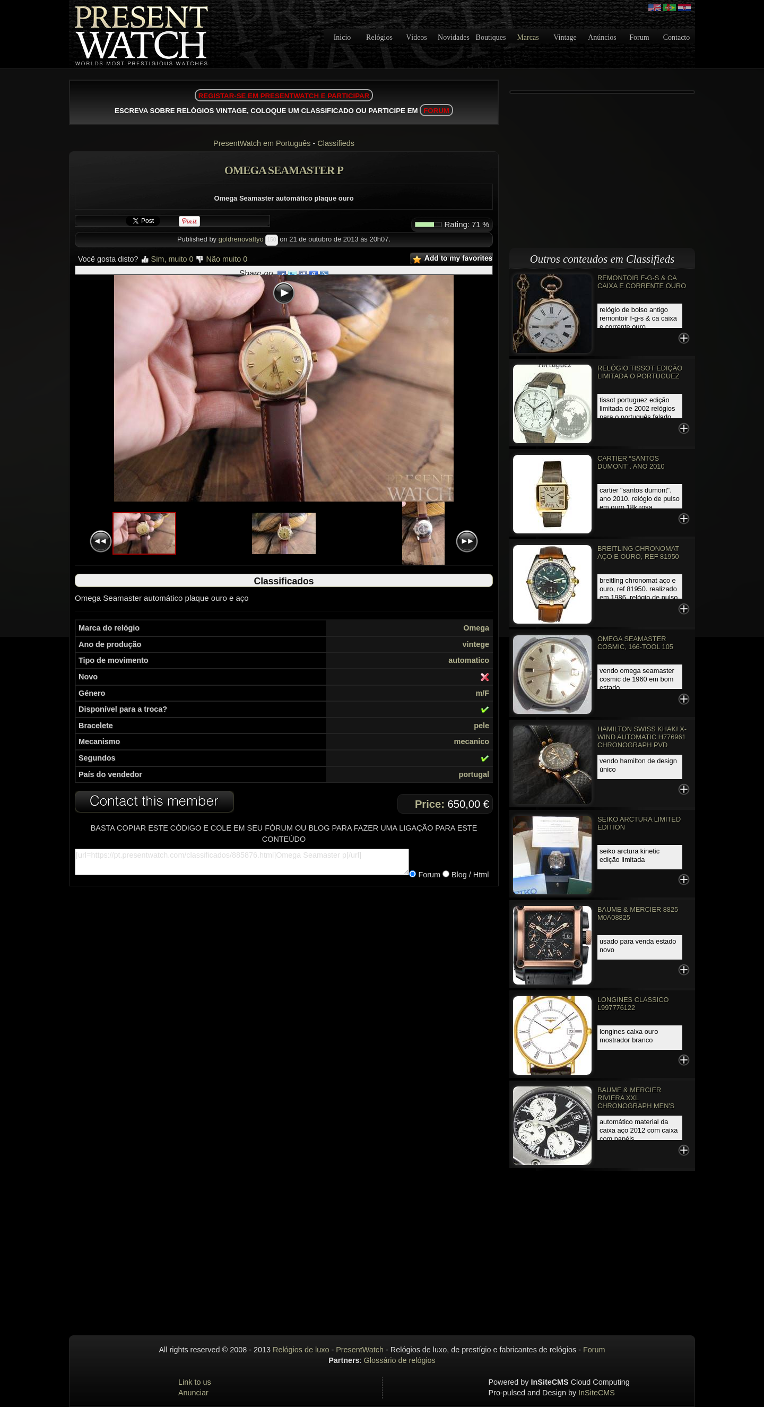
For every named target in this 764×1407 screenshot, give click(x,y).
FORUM (436, 111)
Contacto (676, 37)
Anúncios (602, 37)
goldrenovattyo (241, 239)
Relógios (379, 37)
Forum (639, 37)
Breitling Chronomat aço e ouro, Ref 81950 (638, 552)
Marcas (528, 37)
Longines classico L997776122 (632, 1004)
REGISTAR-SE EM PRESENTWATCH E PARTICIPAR (284, 96)
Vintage (564, 37)
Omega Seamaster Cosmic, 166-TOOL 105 (635, 643)
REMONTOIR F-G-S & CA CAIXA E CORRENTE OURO (641, 282)
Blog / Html (469, 874)
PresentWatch (360, 1349)
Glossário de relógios (400, 1360)
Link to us (194, 1382)
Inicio (342, 37)
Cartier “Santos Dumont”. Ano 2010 (631, 462)
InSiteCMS (596, 1392)
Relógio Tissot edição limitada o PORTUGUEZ (639, 372)
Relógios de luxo (301, 1349)
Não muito (222, 259)
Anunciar (193, 1392)
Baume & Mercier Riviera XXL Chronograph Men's (635, 1098)
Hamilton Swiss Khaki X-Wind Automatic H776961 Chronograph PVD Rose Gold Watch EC (642, 741)
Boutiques (491, 37)
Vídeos (416, 37)
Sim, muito (167, 259)
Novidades (454, 37)
